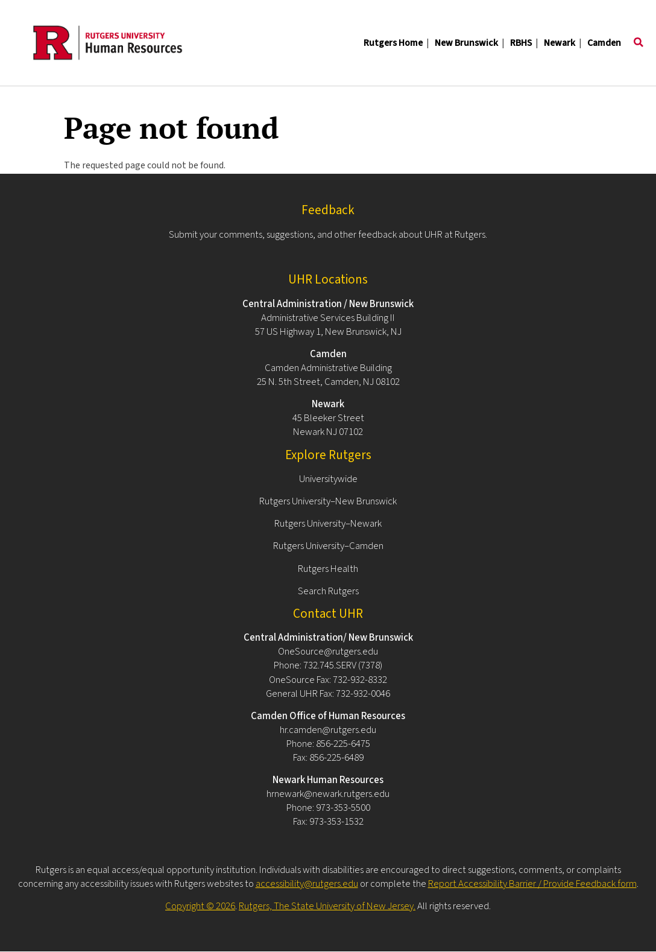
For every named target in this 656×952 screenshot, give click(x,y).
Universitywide (328, 479)
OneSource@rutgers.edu (328, 651)
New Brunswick (466, 42)
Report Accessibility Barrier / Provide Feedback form (532, 884)
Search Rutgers (328, 591)
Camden (604, 42)
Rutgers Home (393, 42)
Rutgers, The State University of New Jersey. (327, 906)
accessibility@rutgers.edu (307, 884)
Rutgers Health (328, 569)
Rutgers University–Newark (328, 523)
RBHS (521, 42)
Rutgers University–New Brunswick (328, 501)
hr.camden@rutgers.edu (328, 730)
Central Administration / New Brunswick (328, 304)
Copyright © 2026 (200, 906)
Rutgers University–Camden (328, 546)
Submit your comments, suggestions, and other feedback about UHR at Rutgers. (328, 234)
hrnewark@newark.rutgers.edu (328, 794)
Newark (559, 42)
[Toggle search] (638, 43)
